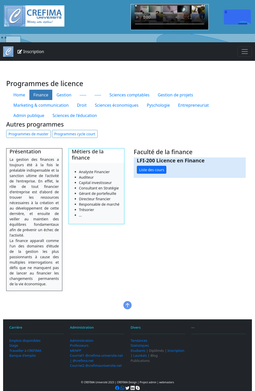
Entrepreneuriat (193, 105)
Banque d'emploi (22, 355)
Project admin (148, 382)
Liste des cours (151, 169)
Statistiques (140, 345)
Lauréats (140, 355)
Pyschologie (158, 105)
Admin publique (28, 115)
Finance (40, 95)
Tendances (139, 340)
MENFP (75, 350)
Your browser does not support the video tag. (170, 17)
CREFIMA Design (127, 382)
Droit (82, 105)
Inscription (31, 51)
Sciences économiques (117, 105)
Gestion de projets (175, 95)
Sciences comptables (129, 95)
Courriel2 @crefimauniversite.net (96, 365)
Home (19, 95)
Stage (13, 345)
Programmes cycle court (74, 133)
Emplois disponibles (24, 340)
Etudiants (138, 350)
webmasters (166, 382)
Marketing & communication (41, 105)
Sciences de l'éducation (75, 115)
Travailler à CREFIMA (25, 350)
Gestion (63, 95)
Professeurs (79, 345)
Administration (81, 340)
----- (83, 95)
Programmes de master (28, 133)
